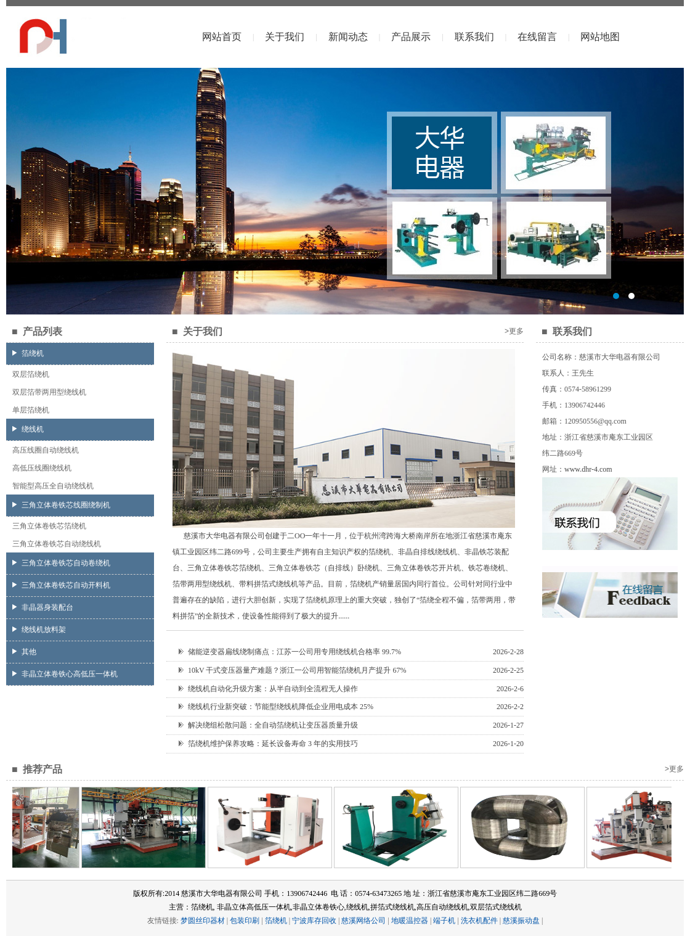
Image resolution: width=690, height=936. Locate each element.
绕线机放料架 (39, 629)
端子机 (444, 920)
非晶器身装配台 (42, 607)
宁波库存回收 (314, 920)
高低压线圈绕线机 (41, 468)
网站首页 (222, 36)
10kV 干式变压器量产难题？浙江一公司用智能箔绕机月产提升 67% (292, 670)
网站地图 (600, 36)
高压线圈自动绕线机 (45, 450)
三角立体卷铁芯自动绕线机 (56, 544)
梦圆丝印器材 (203, 920)
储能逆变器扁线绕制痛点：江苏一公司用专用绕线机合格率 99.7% (290, 651)
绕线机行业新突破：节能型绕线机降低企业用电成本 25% (276, 706)
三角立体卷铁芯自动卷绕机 (61, 563)
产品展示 (411, 36)
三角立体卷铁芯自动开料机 (61, 585)
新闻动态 (348, 36)
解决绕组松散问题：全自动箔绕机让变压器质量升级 (268, 725)
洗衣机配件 (479, 920)
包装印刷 (244, 920)
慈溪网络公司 (363, 920)
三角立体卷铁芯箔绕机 (49, 526)
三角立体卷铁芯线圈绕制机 (61, 505)
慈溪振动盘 (521, 920)
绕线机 (28, 429)
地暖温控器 (409, 920)
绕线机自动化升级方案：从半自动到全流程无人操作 (268, 688)
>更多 (514, 331)
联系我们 (474, 36)
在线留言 (537, 36)
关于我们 (284, 36)
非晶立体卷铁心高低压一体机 (65, 674)
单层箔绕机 (30, 410)
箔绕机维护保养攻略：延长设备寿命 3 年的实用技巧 (268, 743)
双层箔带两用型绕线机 (49, 392)
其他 (24, 651)
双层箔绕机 (30, 374)
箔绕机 (28, 353)
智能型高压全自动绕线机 (53, 486)
